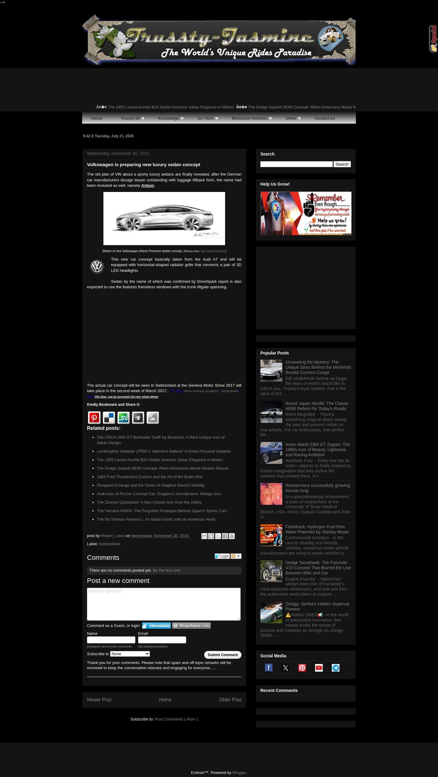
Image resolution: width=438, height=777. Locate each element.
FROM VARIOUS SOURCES (201, 391)
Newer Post (99, 699)
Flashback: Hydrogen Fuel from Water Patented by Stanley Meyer (317, 453)
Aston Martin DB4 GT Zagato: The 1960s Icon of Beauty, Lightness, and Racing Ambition (318, 373)
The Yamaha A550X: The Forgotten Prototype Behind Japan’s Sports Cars (162, 510)
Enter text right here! (164, 604)
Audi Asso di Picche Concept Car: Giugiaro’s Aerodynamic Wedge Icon (159, 493)
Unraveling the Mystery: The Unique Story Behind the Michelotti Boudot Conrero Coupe (318, 291)
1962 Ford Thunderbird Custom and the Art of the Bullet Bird (150, 476)
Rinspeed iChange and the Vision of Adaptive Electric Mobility (151, 485)
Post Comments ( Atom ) (176, 719)
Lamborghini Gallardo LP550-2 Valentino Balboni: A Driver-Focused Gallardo (164, 451)
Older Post (230, 699)
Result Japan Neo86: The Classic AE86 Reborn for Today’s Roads (317, 330)
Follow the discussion (236, 556)
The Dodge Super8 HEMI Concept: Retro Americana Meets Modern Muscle (318, 107)
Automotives (109, 544)
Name (92, 633)
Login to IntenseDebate (156, 625)
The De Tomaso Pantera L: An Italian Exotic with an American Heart (156, 519)
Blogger (239, 765)
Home (165, 699)
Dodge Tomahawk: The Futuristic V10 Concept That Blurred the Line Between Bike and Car (318, 491)
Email (143, 633)
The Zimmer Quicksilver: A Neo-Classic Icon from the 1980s (149, 502)
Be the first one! (166, 570)
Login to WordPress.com (191, 625)
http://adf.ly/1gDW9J (213, 251)
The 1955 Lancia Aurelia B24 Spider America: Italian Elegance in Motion (174, 107)
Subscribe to (118, 654)
